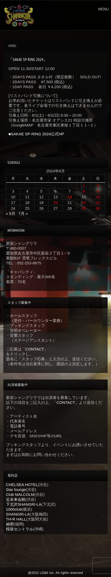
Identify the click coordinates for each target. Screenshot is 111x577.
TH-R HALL (16, 519)
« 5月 (10, 213)
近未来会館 (15, 499)
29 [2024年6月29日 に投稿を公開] (84, 208)
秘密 (10, 524)
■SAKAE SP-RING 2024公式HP (36, 134)
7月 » (23, 213)
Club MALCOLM (20, 494)
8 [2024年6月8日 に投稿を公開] (84, 191)
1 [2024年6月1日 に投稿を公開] (84, 185)
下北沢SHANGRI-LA (23, 504)
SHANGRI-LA (18, 514)
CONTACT (34, 349)
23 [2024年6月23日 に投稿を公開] (98, 202)
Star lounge (16, 489)
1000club (14, 509)
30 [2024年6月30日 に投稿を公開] (98, 208)
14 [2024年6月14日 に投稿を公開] (69, 197)
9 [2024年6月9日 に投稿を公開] (98, 191)
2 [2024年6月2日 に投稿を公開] (98, 185)
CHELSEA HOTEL (22, 484)
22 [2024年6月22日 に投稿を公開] (84, 202)
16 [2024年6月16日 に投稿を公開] (98, 197)
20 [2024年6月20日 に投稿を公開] (55, 202)
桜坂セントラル (19, 529)
